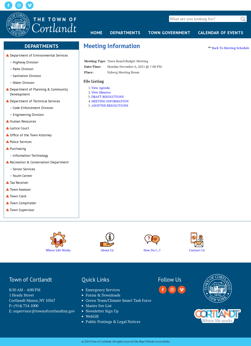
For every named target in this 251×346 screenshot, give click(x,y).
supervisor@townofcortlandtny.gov (44, 310)
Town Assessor (20, 189)
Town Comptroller (23, 203)
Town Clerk (18, 196)
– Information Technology (29, 155)
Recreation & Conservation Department (39, 162)
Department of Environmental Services (39, 55)
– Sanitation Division (25, 75)
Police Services (21, 141)
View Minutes (101, 92)
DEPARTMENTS (125, 32)
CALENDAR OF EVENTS (220, 32)
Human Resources (23, 121)
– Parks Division (21, 69)
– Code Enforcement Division (31, 107)
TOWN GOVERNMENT (169, 32)
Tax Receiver (19, 182)
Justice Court (19, 128)
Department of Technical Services (35, 101)
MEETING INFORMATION (110, 101)
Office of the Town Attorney (31, 135)
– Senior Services (22, 169)
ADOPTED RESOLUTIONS (109, 105)
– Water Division (22, 82)
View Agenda (100, 88)
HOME (97, 32)
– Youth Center (21, 175)
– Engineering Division (27, 114)
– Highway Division (24, 62)
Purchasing (18, 148)
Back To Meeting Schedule (228, 48)
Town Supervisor (22, 210)
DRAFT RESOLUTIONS (107, 96)
